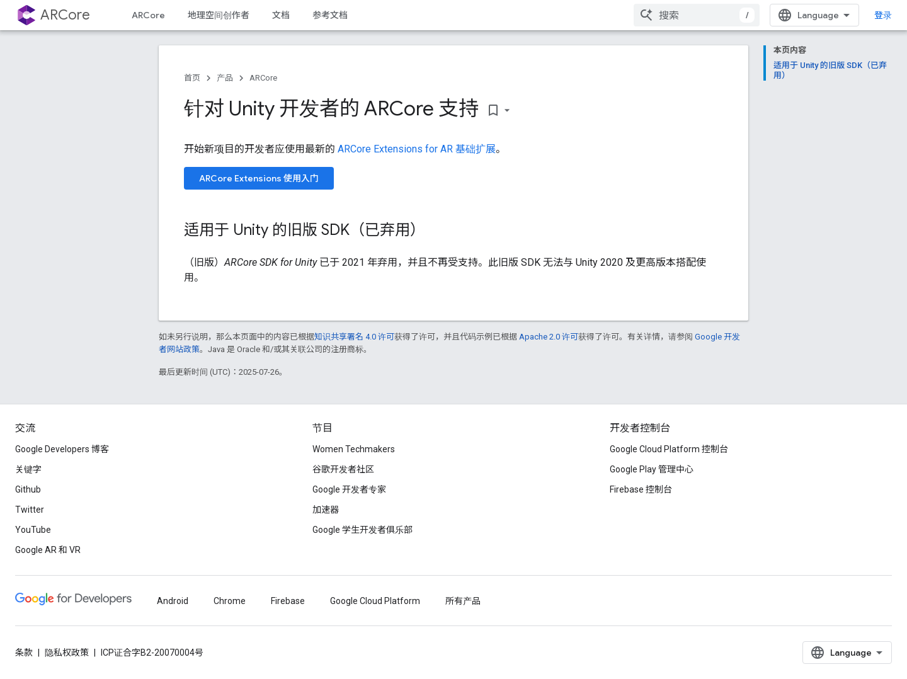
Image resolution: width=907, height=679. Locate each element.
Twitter (29, 510)
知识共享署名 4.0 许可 (354, 336)
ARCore (65, 14)
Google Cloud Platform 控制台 (669, 449)
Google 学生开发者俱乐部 (362, 530)
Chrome (230, 601)
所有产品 (463, 601)
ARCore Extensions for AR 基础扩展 (417, 149)
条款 (24, 653)
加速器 (325, 510)
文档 (281, 15)
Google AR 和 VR (48, 550)
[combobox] (697, 15)
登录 (883, 15)
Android (172, 601)
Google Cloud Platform (375, 601)
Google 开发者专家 (349, 489)
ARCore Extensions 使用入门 (259, 178)
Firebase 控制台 (641, 489)
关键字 (28, 469)
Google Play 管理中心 (651, 469)
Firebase (288, 601)
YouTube (33, 530)
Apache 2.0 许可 (548, 336)
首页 (192, 78)
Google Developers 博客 (62, 449)
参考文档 (330, 15)
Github (28, 489)
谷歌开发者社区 (343, 469)
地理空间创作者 (218, 15)
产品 (225, 78)
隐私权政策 (67, 653)
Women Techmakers (353, 449)
